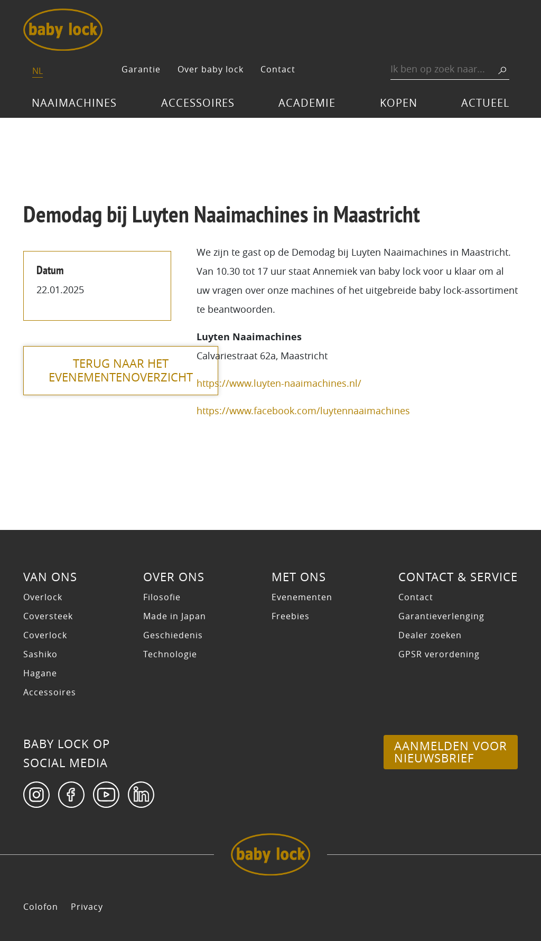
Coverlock (45, 635)
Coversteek (48, 616)
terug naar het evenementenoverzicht (121, 370)
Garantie (141, 69)
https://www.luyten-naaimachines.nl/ (279, 383)
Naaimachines (74, 103)
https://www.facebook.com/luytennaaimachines (303, 410)
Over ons (173, 577)
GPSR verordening (439, 654)
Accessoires (198, 103)
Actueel (485, 103)
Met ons (299, 577)
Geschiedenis (173, 635)
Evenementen (302, 597)
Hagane (40, 673)
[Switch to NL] (37, 72)
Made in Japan (174, 616)
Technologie (170, 654)
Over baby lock (211, 69)
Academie (306, 103)
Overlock (42, 597)
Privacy (87, 906)
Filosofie (162, 597)
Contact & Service (458, 577)
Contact (277, 69)
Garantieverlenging (441, 616)
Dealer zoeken (430, 635)
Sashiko (40, 654)
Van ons (50, 577)
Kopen (398, 103)
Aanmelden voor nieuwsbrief (450, 752)
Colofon (40, 906)
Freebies (291, 616)
